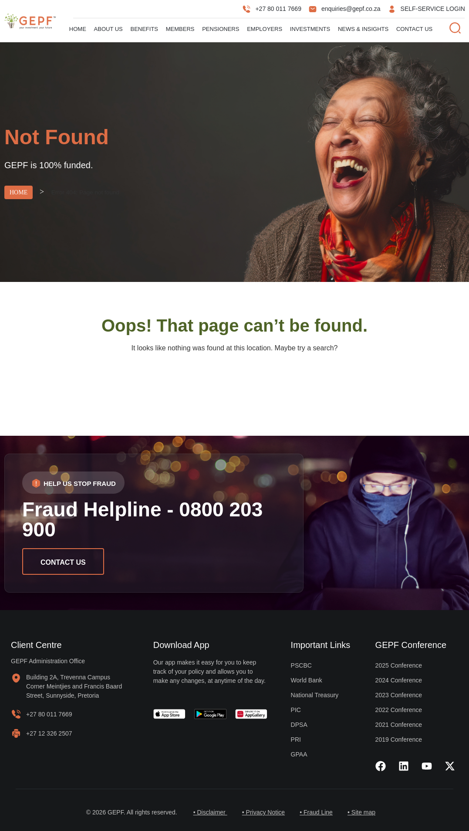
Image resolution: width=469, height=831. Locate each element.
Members (180, 29)
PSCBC (301, 665)
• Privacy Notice (262, 812)
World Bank (306, 680)
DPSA (299, 724)
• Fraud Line (317, 812)
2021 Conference (398, 724)
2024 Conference (398, 680)
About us (108, 29)
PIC (296, 709)
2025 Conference (398, 665)
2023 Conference (398, 695)
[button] (73, 482)
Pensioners (220, 29)
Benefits (144, 29)
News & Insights (363, 29)
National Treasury (315, 695)
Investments (310, 29)
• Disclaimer (206, 812)
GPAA (299, 754)
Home (77, 29)
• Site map (365, 812)
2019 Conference (398, 739)
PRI (296, 739)
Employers (264, 29)
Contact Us (414, 29)
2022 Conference (398, 709)
